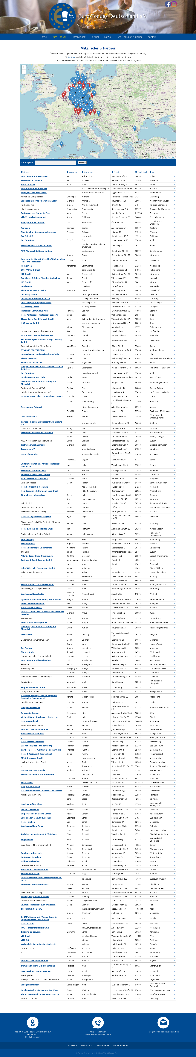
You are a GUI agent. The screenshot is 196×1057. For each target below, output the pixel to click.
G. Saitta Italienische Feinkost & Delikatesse (41, 790)
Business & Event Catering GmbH (36, 560)
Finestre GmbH (28, 652)
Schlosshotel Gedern (30, 861)
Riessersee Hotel (28, 358)
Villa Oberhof (27, 634)
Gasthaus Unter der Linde (33, 377)
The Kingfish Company (31, 909)
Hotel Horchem (28, 822)
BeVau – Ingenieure (30, 809)
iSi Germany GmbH (30, 306)
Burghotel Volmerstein (31, 853)
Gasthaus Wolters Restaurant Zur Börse (39, 990)
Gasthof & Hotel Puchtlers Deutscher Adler (41, 749)
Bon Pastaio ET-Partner (32, 362)
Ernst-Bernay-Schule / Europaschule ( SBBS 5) (42, 396)
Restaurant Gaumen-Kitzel (33, 470)
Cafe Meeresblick (29, 416)
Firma (26, 172)
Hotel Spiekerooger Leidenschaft (36, 547)
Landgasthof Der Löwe (31, 804)
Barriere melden (120, 1045)
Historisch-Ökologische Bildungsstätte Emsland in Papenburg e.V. (39, 696)
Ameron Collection (30, 713)
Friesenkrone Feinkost (31, 407)
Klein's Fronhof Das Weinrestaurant (37, 584)
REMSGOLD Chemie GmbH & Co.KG (37, 774)
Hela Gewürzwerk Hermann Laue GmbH (40, 491)
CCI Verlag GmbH (29, 294)
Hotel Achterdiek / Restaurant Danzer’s (39, 315)
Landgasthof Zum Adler (32, 826)
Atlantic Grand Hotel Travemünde (37, 556)
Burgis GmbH (27, 286)
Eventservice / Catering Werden (35, 971)
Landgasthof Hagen (30, 984)
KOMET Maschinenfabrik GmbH (35, 927)
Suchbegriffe (27, 162)
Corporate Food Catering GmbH (36, 813)
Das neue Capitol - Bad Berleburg (36, 745)
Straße (117, 172)
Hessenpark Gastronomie (33, 770)
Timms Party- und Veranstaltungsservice (40, 994)
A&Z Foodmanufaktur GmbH (34, 478)
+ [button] (24, 67)
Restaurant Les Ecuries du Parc (35, 213)
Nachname (89, 172)
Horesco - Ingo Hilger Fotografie (36, 516)
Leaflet (159, 158)
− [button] (24, 71)
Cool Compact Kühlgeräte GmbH (36, 302)
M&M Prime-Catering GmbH (34, 622)
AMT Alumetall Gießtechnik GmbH (37, 251)
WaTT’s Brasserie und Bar (33, 603)
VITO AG (25, 940)
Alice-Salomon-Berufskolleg (34, 188)
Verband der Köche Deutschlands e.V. (38, 944)
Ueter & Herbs (27, 923)
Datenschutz (87, 1045)
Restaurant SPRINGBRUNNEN (34, 884)
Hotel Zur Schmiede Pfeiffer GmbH (37, 528)
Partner (71, 57)
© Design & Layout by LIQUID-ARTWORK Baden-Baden (98, 1053)
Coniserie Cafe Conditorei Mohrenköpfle (40, 354)
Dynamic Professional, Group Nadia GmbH (41, 599)
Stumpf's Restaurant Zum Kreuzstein (38, 904)
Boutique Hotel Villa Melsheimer (36, 660)
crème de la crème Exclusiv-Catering (38, 965)
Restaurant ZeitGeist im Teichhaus (37, 432)
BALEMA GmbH (28, 240)
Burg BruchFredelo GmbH (33, 687)
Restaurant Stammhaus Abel (34, 310)
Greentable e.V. (28, 449)
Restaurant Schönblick (31, 180)
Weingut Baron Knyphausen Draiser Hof (39, 717)
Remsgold (25, 228)
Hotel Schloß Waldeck (31, 607)
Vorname (73, 172)
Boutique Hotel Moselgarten (34, 176)
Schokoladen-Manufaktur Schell (36, 817)
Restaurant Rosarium (31, 857)
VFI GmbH (25, 936)
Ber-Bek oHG (27, 236)
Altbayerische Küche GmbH (34, 192)
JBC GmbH (26, 274)
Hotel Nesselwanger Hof (32, 741)
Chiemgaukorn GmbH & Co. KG (35, 298)
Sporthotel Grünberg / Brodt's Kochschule (40, 278)
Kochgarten (26, 265)
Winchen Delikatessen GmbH (34, 729)
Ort (153, 172)
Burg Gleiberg (27, 539)
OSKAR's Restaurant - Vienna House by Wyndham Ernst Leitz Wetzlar (39, 918)
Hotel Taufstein (28, 184)
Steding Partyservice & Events (35, 896)
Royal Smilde (27, 782)
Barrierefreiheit (103, 1045)
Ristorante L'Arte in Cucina (33, 290)
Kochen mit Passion (30, 873)
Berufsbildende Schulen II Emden (36, 245)
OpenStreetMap (170, 158)
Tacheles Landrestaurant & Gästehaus (38, 834)
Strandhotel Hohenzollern (33, 495)
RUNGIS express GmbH (32, 758)
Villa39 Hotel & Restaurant (33, 217)
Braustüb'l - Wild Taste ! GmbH (35, 474)
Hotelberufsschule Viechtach (34, 487)
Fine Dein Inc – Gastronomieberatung (38, 232)
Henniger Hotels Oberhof (33, 222)
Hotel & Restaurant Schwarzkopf (36, 754)
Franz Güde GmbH (29, 454)
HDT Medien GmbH (30, 323)
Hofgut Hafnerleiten (30, 786)
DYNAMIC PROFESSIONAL (33, 350)
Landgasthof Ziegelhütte (32, 594)
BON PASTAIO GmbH (31, 270)
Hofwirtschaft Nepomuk (32, 733)
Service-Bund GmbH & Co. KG (34, 869)
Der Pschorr (26, 648)
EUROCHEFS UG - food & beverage (37, 335)
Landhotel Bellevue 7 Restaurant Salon (39, 200)
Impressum (73, 1045)
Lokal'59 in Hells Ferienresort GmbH (38, 568)
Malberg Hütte (28, 543)
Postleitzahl (143, 172)
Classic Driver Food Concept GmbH (37, 319)
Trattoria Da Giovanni (31, 932)
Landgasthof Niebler (30, 707)
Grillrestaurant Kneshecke (33, 445)
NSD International (29, 721)
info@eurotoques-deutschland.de (163, 1031)
